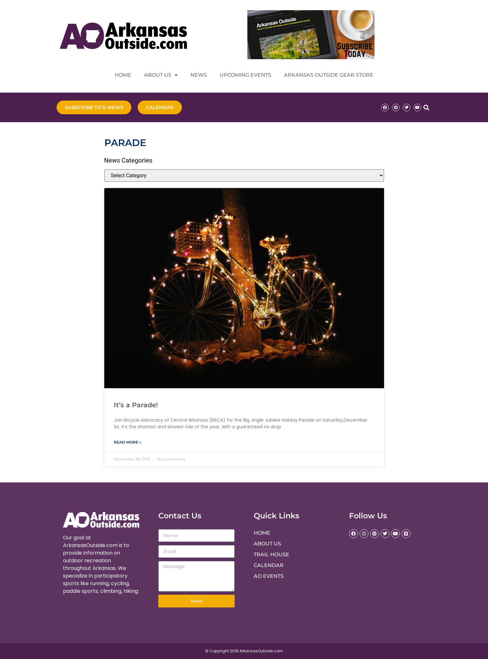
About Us (161, 75)
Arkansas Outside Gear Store (328, 75)
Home (123, 75)
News (198, 75)
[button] (426, 107)
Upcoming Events (245, 75)
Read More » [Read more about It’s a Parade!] (127, 442)
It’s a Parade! (136, 405)
